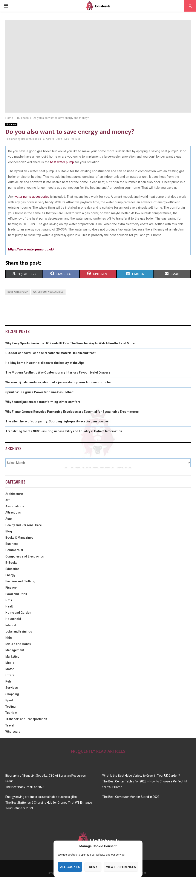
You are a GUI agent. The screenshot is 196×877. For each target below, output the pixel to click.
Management (14, 650)
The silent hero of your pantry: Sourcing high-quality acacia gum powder (56, 421)
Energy (10, 575)
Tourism (11, 712)
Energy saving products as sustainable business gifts (41, 797)
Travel (9, 725)
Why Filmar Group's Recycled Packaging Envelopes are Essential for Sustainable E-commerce (72, 411)
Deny (93, 867)
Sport (9, 700)
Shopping (12, 694)
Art (7, 500)
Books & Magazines (19, 537)
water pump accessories (31, 197)
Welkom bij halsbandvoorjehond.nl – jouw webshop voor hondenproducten (58, 382)
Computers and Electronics (24, 556)
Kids (8, 637)
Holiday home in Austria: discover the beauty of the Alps (44, 363)
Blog (8, 531)
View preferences (121, 867)
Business (11, 124)
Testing (10, 706)
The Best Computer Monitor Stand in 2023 (130, 797)
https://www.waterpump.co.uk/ (31, 249)
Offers (9, 675)
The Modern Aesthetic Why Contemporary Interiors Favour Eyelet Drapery (57, 372)
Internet (10, 625)
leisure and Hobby (18, 644)
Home (50, 872)
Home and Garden (18, 612)
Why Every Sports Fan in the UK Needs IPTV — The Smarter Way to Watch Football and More (70, 343)
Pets (8, 681)
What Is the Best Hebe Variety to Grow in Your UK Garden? (141, 775)
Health (9, 606)
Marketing (12, 656)
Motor (9, 669)
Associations (14, 506)
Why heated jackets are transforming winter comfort (42, 402)
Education (12, 569)
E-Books (11, 562)
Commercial (14, 550)
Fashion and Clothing (20, 581)
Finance (11, 587)
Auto (8, 518)
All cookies (70, 867)
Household (13, 619)
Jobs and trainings (18, 631)
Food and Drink (16, 594)
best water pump (62, 162)
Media (9, 663)
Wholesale (12, 731)
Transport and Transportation (26, 719)
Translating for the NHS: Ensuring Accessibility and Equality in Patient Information (63, 431)
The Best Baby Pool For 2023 (24, 787)
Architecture (14, 494)
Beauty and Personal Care (23, 525)
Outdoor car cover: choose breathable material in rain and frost (50, 353)
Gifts (8, 600)
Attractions (13, 512)
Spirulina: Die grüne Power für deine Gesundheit (39, 392)
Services (11, 687)
